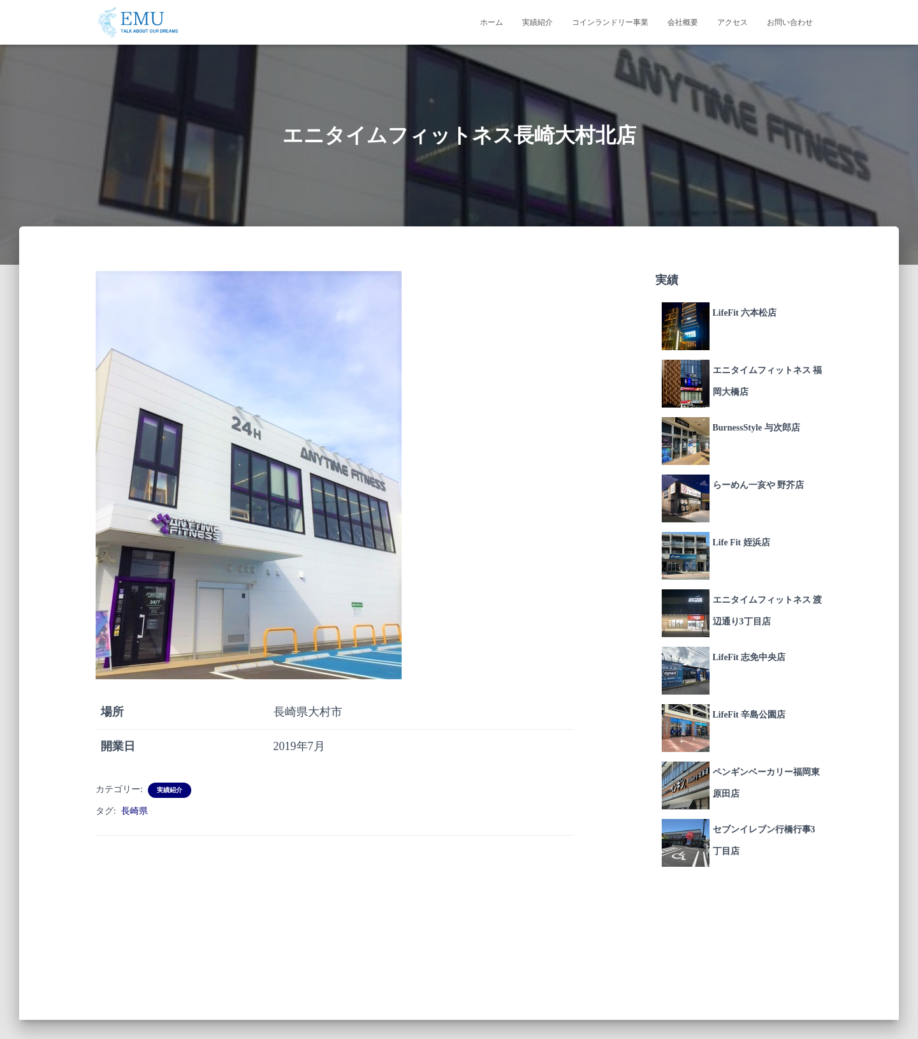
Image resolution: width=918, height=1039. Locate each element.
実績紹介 (537, 22)
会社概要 (682, 22)
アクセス (732, 22)
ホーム (491, 22)
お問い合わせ (790, 22)
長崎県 (134, 811)
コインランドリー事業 (610, 22)
